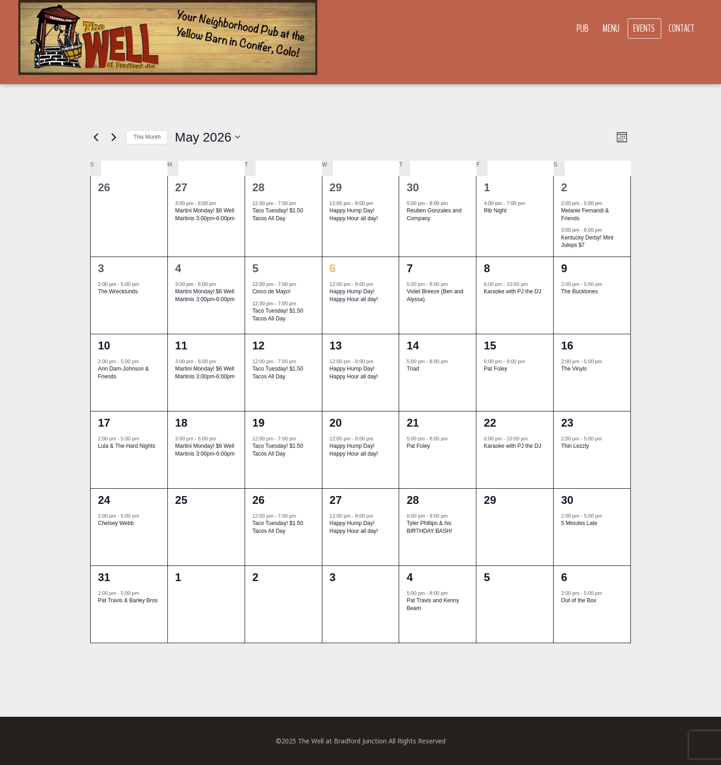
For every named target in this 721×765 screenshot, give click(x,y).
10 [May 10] (104, 345)
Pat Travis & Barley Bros (128, 600)
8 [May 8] (487, 268)
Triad (412, 368)
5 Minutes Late (579, 523)
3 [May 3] (101, 268)
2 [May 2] (564, 187)
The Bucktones (579, 291)
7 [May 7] (409, 268)
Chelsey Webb (116, 523)
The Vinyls (574, 368)
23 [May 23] (567, 423)
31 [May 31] (104, 577)
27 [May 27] (336, 500)
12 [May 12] (258, 345)
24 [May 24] (104, 500)
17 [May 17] (104, 423)
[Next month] (113, 137)
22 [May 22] (490, 423)
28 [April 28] (258, 187)
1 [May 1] (487, 187)
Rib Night (495, 210)
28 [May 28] (412, 500)
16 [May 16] (567, 345)
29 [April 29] (336, 187)
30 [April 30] (412, 187)
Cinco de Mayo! (271, 291)
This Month (146, 137)
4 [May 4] (178, 268)
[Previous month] (95, 137)
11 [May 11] (181, 345)
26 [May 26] (258, 500)
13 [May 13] (336, 345)
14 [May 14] (412, 345)
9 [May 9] (564, 268)
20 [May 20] (336, 423)
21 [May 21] (412, 423)
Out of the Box (578, 600)
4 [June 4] (409, 577)
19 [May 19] (258, 423)
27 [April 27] (181, 187)
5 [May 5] (255, 268)
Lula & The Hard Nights (126, 446)
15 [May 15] (490, 345)
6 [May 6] (333, 268)
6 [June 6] (564, 577)
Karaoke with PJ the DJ (512, 291)
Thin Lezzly (575, 446)
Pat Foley (495, 368)
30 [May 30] (567, 500)
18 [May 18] (181, 423)
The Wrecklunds (117, 291)
